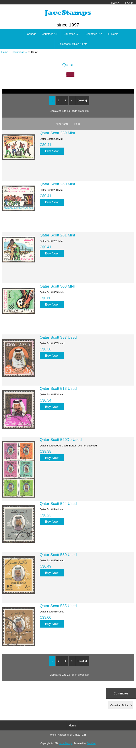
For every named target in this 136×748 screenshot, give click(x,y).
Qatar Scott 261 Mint (57, 235)
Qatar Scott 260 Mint (57, 184)
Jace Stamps (65, 743)
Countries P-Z (20, 51)
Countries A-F (50, 34)
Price (77, 123)
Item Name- (62, 123)
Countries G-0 (72, 34)
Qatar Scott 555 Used (58, 606)
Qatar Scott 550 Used (58, 554)
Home (115, 3)
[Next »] (82, 100)
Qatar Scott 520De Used (61, 439)
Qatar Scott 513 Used (58, 388)
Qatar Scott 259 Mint (57, 133)
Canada (31, 34)
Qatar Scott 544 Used (58, 503)
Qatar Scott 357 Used (58, 337)
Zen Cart (91, 743)
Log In (129, 3)
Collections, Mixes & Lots (72, 44)
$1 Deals (113, 34)
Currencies (120, 693)
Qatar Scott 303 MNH (58, 286)
